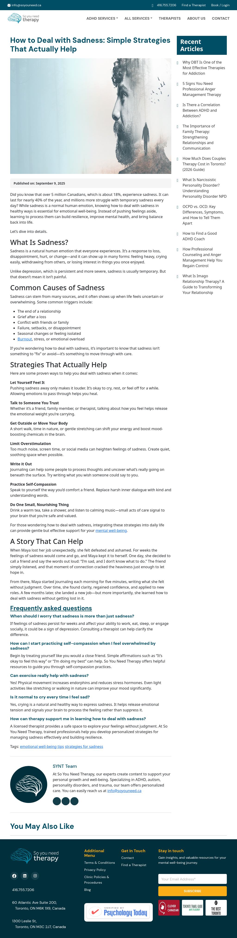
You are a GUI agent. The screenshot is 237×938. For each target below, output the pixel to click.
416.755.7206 (167, 5)
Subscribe (192, 891)
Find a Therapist (194, 5)
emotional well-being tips (42, 746)
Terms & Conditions (99, 863)
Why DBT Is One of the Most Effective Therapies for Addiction (204, 68)
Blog (87, 890)
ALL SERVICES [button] (137, 18)
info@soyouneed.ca (26, 5)
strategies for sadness (84, 746)
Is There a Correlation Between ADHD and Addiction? (201, 110)
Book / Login (220, 5)
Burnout (25, 339)
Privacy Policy (95, 870)
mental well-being (111, 530)
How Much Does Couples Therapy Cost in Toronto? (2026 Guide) (204, 164)
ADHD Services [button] (100, 18)
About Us (196, 18)
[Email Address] (192, 879)
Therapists (170, 18)
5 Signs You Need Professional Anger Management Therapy (202, 89)
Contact (221, 18)
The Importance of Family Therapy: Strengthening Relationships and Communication (199, 137)
